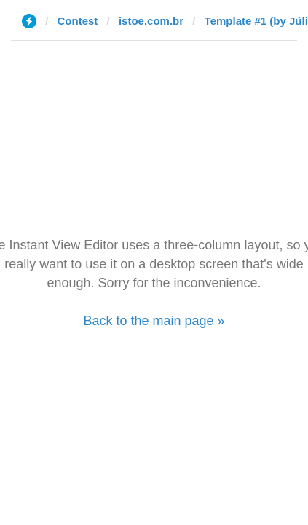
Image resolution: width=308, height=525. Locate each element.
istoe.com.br (151, 21)
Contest (78, 21)
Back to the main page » (153, 321)
